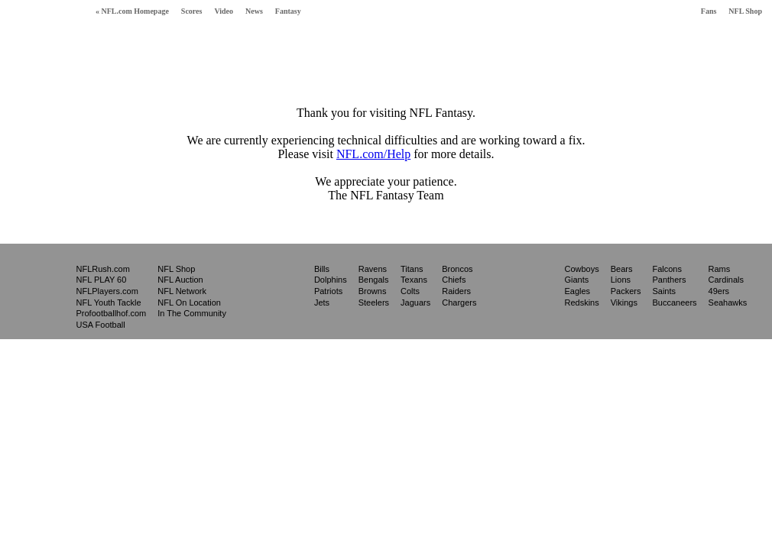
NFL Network (181, 291)
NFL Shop (745, 11)
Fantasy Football (41, 44)
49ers (719, 291)
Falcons (667, 268)
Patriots (328, 291)
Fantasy (288, 11)
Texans (414, 279)
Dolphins (330, 279)
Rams (720, 268)
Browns (372, 291)
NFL (35, 290)
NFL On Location (189, 302)
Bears (622, 268)
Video (223, 11)
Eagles (577, 291)
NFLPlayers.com (107, 291)
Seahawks (728, 302)
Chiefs (453, 279)
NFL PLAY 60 (101, 279)
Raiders (456, 291)
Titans (412, 268)
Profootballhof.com (111, 313)
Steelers (373, 302)
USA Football (100, 324)
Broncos (457, 268)
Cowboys (581, 268)
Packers (626, 291)
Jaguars (415, 302)
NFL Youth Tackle (108, 302)
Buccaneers (674, 302)
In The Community (191, 313)
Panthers (669, 279)
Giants (576, 279)
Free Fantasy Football (160, 47)
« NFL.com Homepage (132, 11)
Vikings (624, 302)
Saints (664, 291)
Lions (621, 279)
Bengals (373, 279)
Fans (709, 11)
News (254, 11)
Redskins (581, 302)
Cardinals (726, 279)
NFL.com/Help (373, 153)
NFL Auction (180, 279)
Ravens (372, 268)
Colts (410, 291)
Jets (321, 302)
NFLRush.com (103, 268)
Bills (321, 268)
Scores (192, 11)
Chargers (459, 302)
